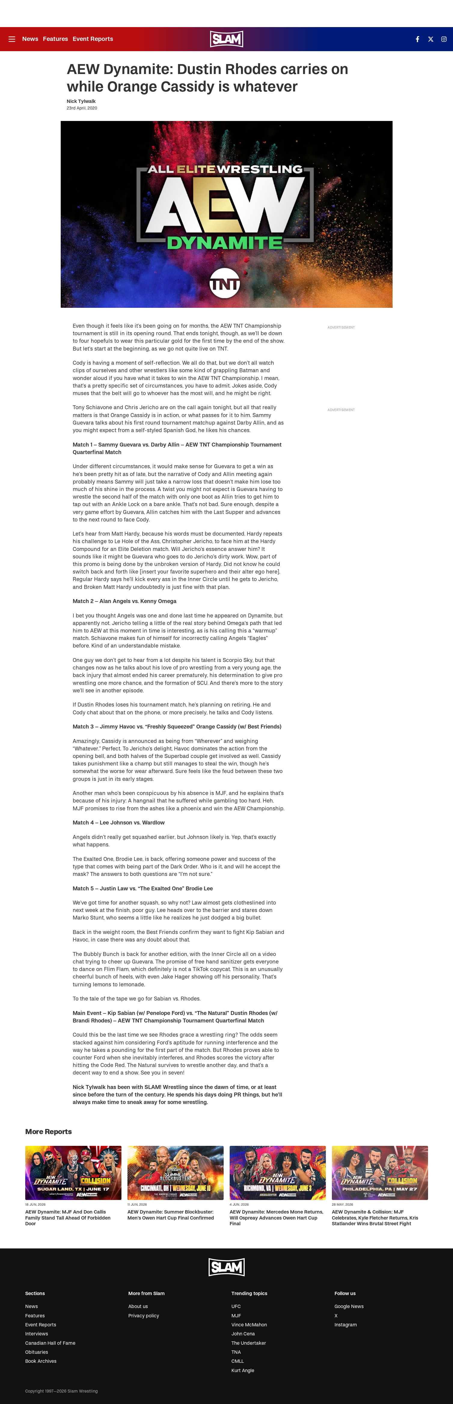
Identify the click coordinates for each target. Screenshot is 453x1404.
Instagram (346, 1325)
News (30, 39)
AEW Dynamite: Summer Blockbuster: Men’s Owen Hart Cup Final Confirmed (170, 1214)
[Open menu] (11, 39)
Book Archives (41, 1361)
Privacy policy (143, 1316)
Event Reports (93, 39)
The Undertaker (248, 1343)
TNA (236, 1352)
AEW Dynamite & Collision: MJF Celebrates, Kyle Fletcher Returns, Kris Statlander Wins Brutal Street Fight (375, 1217)
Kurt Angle (242, 1370)
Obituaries (36, 1352)
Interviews (36, 1334)
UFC (236, 1306)
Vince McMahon (249, 1325)
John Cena (243, 1334)
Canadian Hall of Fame (50, 1343)
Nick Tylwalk (81, 101)
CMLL (237, 1361)
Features (55, 39)
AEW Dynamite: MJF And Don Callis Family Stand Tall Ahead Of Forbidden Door (68, 1217)
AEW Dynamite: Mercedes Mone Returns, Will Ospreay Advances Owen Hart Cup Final (276, 1217)
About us (138, 1306)
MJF (236, 1316)
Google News (349, 1306)
